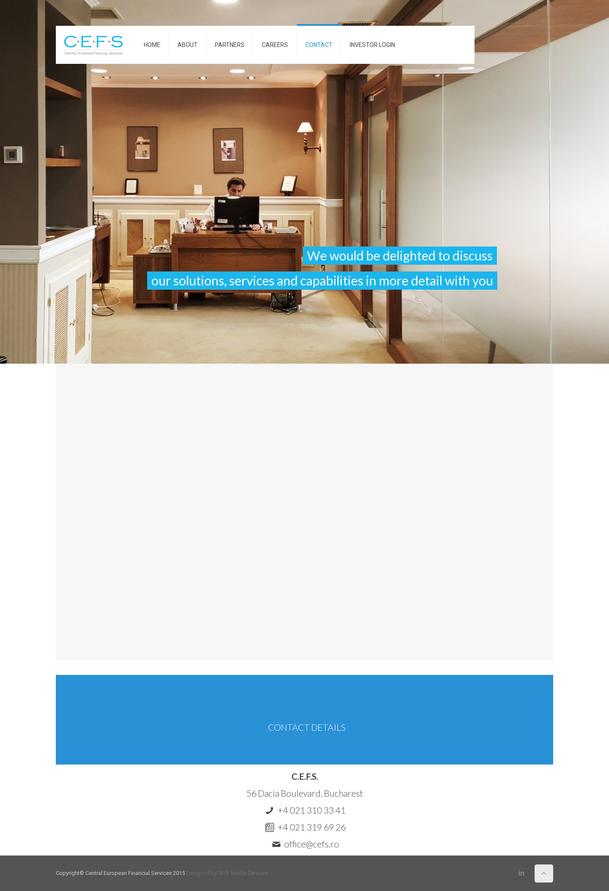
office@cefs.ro (311, 844)
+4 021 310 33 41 (311, 810)
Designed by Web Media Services (227, 873)
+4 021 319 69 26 (311, 827)
